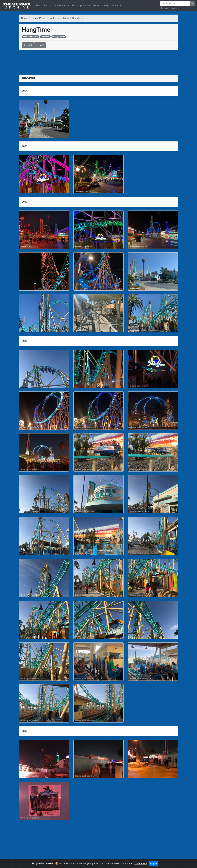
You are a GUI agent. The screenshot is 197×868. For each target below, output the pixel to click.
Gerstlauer (45, 37)
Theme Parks (43, 5)
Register (164, 8)
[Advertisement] (98, 60)
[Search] (175, 3)
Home (24, 18)
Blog (106, 5)
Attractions (61, 5)
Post (28, 45)
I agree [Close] (153, 863)
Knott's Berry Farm (59, 18)
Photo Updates (80, 5)
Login (174, 8)
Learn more (140, 863)
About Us (116, 5)
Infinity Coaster (58, 37)
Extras (96, 5)
